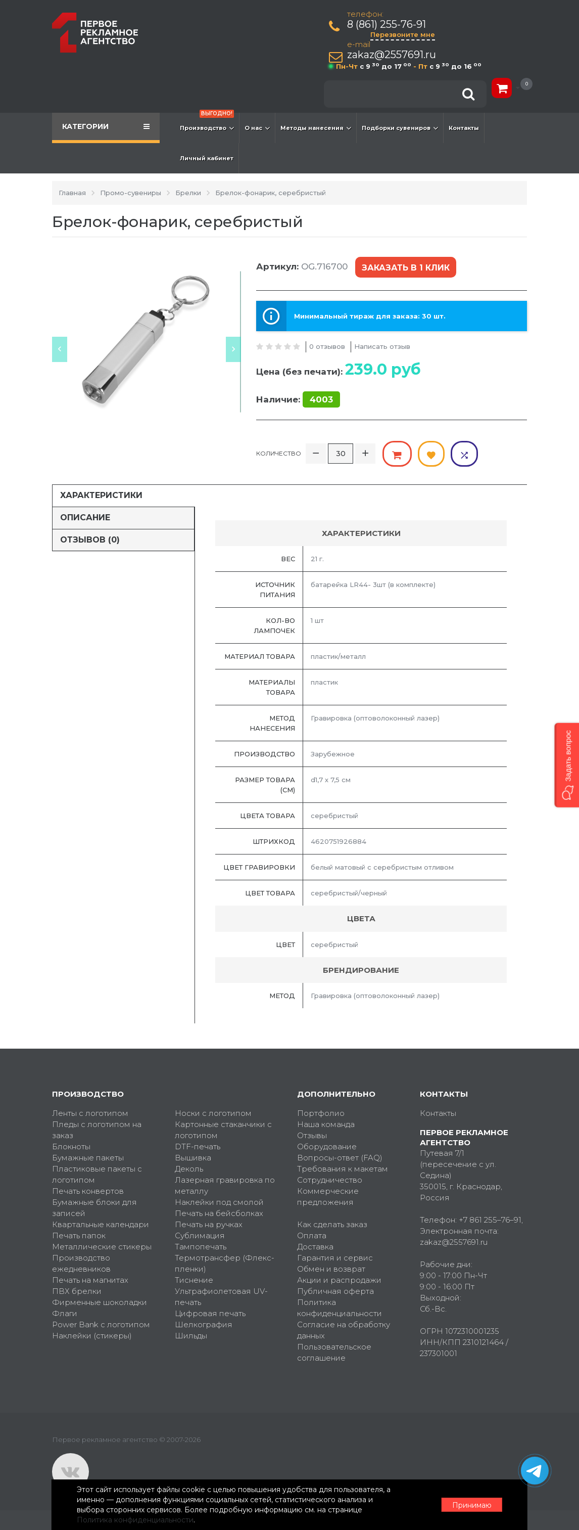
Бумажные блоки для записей (94, 1207)
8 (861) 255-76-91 (386, 24)
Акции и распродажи (339, 1279)
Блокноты (71, 1146)
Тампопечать (200, 1246)
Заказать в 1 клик (406, 268)
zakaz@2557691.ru (391, 55)
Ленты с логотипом (90, 1112)
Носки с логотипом (213, 1112)
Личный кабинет (206, 158)
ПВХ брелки (77, 1290)
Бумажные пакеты (88, 1157)
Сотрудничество (329, 1179)
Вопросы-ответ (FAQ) (339, 1157)
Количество (278, 453)
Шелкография (203, 1324)
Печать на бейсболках (219, 1213)
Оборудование (327, 1146)
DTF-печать (197, 1146)
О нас (257, 128)
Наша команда (326, 1124)
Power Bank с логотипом (101, 1324)
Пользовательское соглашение (334, 1351)
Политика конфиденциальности (339, 1307)
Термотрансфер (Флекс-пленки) (224, 1262)
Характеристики (101, 495)
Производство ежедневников (81, 1262)
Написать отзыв (382, 346)
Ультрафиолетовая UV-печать (221, 1296)
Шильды (191, 1335)
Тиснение (194, 1279)
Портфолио (321, 1112)
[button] (566, 765)
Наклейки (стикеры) (92, 1335)
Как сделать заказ (332, 1224)
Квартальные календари (100, 1224)
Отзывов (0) (90, 539)
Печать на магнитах (90, 1279)
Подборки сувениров (400, 128)
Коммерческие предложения (328, 1196)
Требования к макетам (342, 1168)
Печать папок (79, 1235)
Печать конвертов (88, 1190)
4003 (321, 399)
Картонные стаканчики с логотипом (223, 1129)
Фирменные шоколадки (99, 1302)
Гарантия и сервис (335, 1257)
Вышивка (193, 1157)
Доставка (315, 1246)
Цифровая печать (210, 1313)
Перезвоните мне (402, 34)
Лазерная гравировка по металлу (225, 1185)
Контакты (464, 127)
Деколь (189, 1168)
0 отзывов (327, 346)
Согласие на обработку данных (343, 1329)
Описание (85, 517)
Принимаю (471, 1505)
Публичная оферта (335, 1290)
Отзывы (312, 1135)
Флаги (64, 1313)
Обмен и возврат (331, 1268)
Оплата (311, 1235)
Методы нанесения (315, 128)
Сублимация (200, 1235)
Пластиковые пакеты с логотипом (97, 1173)
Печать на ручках (209, 1224)
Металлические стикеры (102, 1246)
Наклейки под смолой (219, 1201)
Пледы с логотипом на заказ (96, 1129)
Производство (207, 123)
